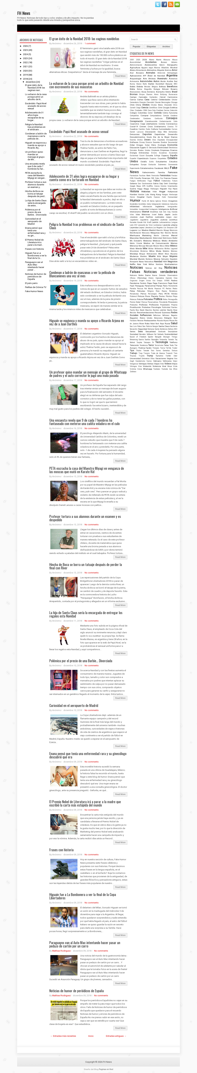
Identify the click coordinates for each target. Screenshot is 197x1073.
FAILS (166, 168)
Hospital (140, 197)
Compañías (134, 116)
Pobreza (133, 299)
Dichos (140, 140)
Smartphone (172, 332)
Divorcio (149, 142)
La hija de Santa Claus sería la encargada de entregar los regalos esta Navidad (85, 614)
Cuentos (142, 129)
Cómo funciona (170, 113)
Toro (152, 350)
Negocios (172, 261)
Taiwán (171, 339)
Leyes (141, 227)
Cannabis (143, 97)
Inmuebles (134, 209)
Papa (149, 283)
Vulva (139, 369)
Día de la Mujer (161, 137)
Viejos (174, 364)
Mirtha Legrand (170, 248)
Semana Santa (153, 329)
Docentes (156, 142)
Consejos (171, 118)
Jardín (174, 214)
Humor (135, 200)
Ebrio (153, 145)
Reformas (157, 315)
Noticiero (133, 275)
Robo (147, 323)
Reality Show (172, 310)
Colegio (133, 113)
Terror (151, 345)
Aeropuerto (172, 65)
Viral (164, 366)
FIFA (131, 178)
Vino (140, 366)
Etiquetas (151, 46)
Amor (174, 70)
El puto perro (31, 283)
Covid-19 (134, 126)
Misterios (144, 251)
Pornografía (172, 299)
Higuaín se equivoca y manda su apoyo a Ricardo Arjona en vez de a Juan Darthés (86, 322)
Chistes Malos (157, 105)
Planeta (154, 296)
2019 (25, 75)
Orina (148, 281)
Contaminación (165, 121)
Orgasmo (133, 281)
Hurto (144, 201)
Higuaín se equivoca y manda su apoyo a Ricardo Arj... (35, 145)
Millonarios (159, 248)
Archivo (166, 46)
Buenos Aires (152, 94)
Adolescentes (151, 65)
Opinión (169, 278)
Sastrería (173, 326)
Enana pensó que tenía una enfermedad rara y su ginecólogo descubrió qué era (87, 755)
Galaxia (133, 183)
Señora (170, 329)
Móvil (160, 254)
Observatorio (172, 275)
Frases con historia (34, 249)
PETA (167, 294)
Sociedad (134, 334)
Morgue (142, 254)
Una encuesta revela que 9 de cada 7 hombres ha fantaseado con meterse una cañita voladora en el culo (84, 421)
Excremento (172, 164)
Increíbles (142, 204)
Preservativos (153, 302)
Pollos (165, 299)
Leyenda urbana (170, 225)
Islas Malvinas (143, 214)
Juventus (173, 220)
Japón (167, 214)
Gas (139, 183)
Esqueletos (162, 158)
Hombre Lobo (143, 194)
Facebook (158, 168)
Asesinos (173, 78)
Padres (174, 280)
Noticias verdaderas (161, 272)
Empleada (155, 150)
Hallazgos (154, 189)
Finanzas (146, 178)
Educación (135, 147)
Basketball (160, 84)
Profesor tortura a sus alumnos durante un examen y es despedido (85, 518)
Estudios (173, 161)
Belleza (162, 86)
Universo (146, 358)
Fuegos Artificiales (138, 181)
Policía (140, 299)
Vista (175, 366)
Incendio (134, 204)
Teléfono (173, 342)
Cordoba (162, 124)
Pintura (141, 296)
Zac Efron (173, 369)
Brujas (142, 94)
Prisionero (172, 302)
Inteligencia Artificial (168, 209)
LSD (175, 227)
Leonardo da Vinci (145, 225)
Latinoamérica (165, 222)
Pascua (140, 288)
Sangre (155, 326)
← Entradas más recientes (63, 1036)
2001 (132, 60)
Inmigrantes (172, 206)
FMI (152, 178)
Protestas (146, 307)
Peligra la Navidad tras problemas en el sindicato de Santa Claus (86, 226)
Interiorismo (135, 212)
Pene (158, 291)
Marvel (174, 235)
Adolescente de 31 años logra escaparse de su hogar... (34, 116)
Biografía (148, 89)
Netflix (132, 264)
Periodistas (134, 294)
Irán (164, 212)
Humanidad (172, 197)
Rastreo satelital (159, 310)
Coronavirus (171, 124)
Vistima (133, 369)
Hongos (165, 194)
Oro (153, 281)
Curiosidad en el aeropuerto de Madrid (33, 221)
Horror (132, 197)
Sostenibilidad (170, 334)
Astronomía (134, 81)
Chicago (174, 102)
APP (144, 76)
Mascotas (134, 238)
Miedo (132, 248)
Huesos (157, 197)
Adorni (162, 65)
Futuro (174, 181)
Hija (170, 189)
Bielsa (139, 89)
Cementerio (134, 102)
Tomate (146, 350)
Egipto (143, 147)
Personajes (152, 294)
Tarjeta (139, 342)
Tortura (174, 350)
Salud (174, 323)
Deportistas (160, 134)
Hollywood (172, 191)
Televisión (134, 345)
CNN (145, 110)
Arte (145, 78)
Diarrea (133, 140)
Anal (132, 73)
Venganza (134, 364)
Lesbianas (157, 225)
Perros (143, 294)
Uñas (152, 358)
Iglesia (158, 201)
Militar (151, 248)
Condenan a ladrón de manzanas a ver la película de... (36, 136)
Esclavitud (134, 155)
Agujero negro (147, 68)
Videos (167, 363)
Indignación (156, 204)
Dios (154, 140)
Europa (143, 164)
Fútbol (157, 180)
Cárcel (162, 97)
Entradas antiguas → (116, 1036)
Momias (174, 251)
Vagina (170, 358)
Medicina (147, 241)
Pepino (164, 291)
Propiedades (165, 305)
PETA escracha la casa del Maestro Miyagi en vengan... (35, 175)
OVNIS (166, 281)
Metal (167, 246)
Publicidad (166, 307)
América (168, 70)
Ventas (150, 364)
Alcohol (173, 67)
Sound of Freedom (138, 337)
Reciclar (133, 313)
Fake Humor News (34, 291)
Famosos (172, 172)
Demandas (173, 132)
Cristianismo (160, 126)
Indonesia (165, 204)
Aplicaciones (136, 76)
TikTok (168, 348)
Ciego (138, 108)
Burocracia (173, 94)
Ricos (171, 320)
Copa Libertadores (148, 124)
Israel (154, 214)
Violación (147, 366)
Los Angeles (158, 227)
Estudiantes (161, 161)
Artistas (152, 78)
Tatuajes (147, 342)
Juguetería (144, 220)
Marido (174, 233)
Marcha (168, 233)
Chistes (146, 105)
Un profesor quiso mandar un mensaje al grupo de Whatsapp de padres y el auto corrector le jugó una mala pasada (88, 373)
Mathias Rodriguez (61, 951)
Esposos (153, 158)
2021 (25, 66)
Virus (169, 366)
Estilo (151, 162)
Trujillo (141, 356)
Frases (174, 178)
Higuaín (163, 189)
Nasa (141, 261)
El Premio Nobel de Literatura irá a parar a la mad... (34, 242)
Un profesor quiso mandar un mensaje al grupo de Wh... (35, 156)
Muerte (152, 256)
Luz (139, 230)
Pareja (159, 286)
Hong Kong (155, 194)
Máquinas (155, 233)
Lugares (133, 230)
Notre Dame (145, 275)
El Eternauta (151, 148)
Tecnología (161, 342)
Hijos (175, 189)
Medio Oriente (136, 243)
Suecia (141, 339)
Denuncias (135, 134)
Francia (167, 178)
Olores (151, 278)
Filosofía (137, 178)
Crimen (143, 126)
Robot (152, 324)
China (138, 105)
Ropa (162, 324)
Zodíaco (133, 371)
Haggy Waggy (143, 189)
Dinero (147, 139)
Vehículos (167, 361)
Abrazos (166, 60)
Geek (166, 183)
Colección (173, 110)
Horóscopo (173, 194)
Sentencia (164, 329)
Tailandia (163, 339)
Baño (145, 84)
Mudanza (134, 256)
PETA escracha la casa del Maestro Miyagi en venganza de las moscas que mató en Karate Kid (86, 470)
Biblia (132, 89)
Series (132, 331)
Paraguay (139, 286)
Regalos (174, 315)
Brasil (174, 91)
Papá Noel (172, 283)
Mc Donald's (136, 241)
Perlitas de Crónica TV (35, 287)
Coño (175, 121)
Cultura (154, 129)
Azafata (170, 81)
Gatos (156, 183)
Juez (175, 217)
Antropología (172, 73)
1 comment (90, 43)
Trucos (133, 356)
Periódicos (173, 291)
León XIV (133, 225)
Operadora (159, 278)
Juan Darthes (146, 217)
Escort (142, 155)
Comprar (145, 115)
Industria (173, 204)
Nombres (159, 264)
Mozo (167, 254)
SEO (175, 329)
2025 (25, 50)
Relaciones (158, 318)
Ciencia (144, 107)
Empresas (164, 150)
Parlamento (172, 286)
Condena (173, 116)
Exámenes (162, 164)
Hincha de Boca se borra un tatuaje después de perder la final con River (85, 566)
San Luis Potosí (136, 326)
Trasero (146, 353)
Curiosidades (165, 129)
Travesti (169, 353)
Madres (145, 230)
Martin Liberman (161, 235)
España (173, 155)
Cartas (140, 99)
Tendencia (144, 345)
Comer (150, 113)
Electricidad (162, 147)
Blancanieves (135, 92)
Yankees (156, 369)
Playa (175, 296)
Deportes (147, 134)
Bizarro (174, 89)
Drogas (139, 145)
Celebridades (164, 99)
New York (142, 264)
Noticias (136, 267)
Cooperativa (134, 124)
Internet (145, 211)
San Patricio (147, 326)
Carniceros (172, 97)
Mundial (133, 259)
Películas (141, 291)
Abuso (174, 60)
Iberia (152, 201)
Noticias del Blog (153, 268)
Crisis (150, 126)
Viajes (157, 364)
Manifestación (135, 233)
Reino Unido (146, 318)
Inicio (91, 1036)
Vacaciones (160, 358)
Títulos (138, 350)
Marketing (146, 235)
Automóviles (146, 81)
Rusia (167, 323)
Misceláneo (134, 251)
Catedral (154, 100)
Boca (144, 92)
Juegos (169, 217)
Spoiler (150, 337)
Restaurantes (150, 320)
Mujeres (173, 256)
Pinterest (133, 296)
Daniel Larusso (136, 132)
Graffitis (149, 186)
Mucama (173, 254)
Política (158, 299)
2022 (25, 62)
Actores (174, 62)
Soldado (160, 334)
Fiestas (174, 175)
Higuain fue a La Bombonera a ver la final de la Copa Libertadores (82, 896)
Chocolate (168, 105)
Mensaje (142, 246)
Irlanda (174, 212)
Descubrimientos (137, 137)
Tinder (174, 348)
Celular (174, 100)
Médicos (156, 241)
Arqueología (135, 78)
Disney (142, 142)
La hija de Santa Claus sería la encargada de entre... (35, 203)
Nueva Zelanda (158, 275)
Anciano (140, 73)
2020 (25, 70)
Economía (172, 145)
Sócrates (142, 334)
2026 (25, 46)
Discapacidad (171, 140)
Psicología (156, 307)
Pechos (168, 288)
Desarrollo (172, 134)
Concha (166, 116)
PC (163, 288)
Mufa (159, 256)
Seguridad (142, 329)
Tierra (162, 348)
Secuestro (133, 329)
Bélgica (155, 87)
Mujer (165, 256)
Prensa (144, 302)
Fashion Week (145, 175)
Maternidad (157, 238)
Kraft (149, 222)
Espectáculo (143, 158)
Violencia (157, 366)
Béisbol (147, 87)
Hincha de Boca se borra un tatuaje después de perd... (35, 194)
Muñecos (149, 259)
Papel (132, 286)
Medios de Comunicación (156, 243)
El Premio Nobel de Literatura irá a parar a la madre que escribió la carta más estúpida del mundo (85, 803)
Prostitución (135, 307)
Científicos (153, 108)
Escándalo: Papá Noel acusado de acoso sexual (35, 106)
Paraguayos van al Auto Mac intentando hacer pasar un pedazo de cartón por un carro (84, 944)
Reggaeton (134, 318)
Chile (132, 105)
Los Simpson (168, 227)
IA (148, 201)
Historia (134, 191)
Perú (161, 294)
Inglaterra (159, 206)
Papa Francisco (160, 283)
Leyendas (134, 227)
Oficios (132, 278)
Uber (175, 356)
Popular (136, 46)
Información (147, 206)
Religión (168, 318)
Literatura (149, 227)
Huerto (149, 197)
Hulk (164, 197)
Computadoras (156, 116)
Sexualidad (150, 331)
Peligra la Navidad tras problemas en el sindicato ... (35, 127)
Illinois (164, 201)
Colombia (142, 113)
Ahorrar (157, 68)
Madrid (152, 230)
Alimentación (141, 70)
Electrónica (173, 148)
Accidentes (150, 62)
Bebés (132, 86)
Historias (145, 191)
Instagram (153, 209)
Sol (155, 334)
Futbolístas (166, 181)
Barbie (151, 84)
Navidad (158, 261)
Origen (141, 281)
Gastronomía (147, 183)
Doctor (164, 142)
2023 (25, 58)
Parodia (133, 288)
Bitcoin (165, 89)
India (149, 204)
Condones (147, 118)
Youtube (164, 369)
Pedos (175, 288)
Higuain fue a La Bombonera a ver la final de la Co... (35, 255)
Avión (163, 81)
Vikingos (133, 366)
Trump (150, 355)
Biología (157, 89)
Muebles (143, 256)
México (173, 245)
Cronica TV (172, 127)
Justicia (163, 220)
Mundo (141, 259)
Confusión (159, 118)
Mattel (174, 238)
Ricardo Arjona (163, 320)
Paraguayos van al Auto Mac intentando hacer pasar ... (34, 266)
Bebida (140, 86)
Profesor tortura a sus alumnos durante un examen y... (35, 184)
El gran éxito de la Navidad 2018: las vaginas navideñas (84, 38)
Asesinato (162, 78)
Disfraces (134, 142)
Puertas (174, 307)
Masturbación (146, 238)
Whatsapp (147, 369)
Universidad (135, 358)
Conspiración (136, 121)
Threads (155, 348)
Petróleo (174, 294)
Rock (157, 324)
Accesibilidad (135, 62)
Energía (133, 153)
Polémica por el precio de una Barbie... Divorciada (35, 212)
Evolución (152, 164)
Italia (160, 214)
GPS (143, 186)
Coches (159, 110)
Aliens (133, 70)
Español (133, 158)
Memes (174, 243)
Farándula (134, 175)
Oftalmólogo (142, 278)
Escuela (149, 155)
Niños (151, 264)
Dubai (147, 145)
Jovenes (133, 217)
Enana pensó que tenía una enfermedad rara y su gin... (35, 232)
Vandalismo (140, 361)
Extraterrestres (147, 168)
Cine (160, 107)
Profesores (154, 305)
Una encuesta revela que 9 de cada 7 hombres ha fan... (35, 166)
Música (157, 259)
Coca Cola (152, 110)
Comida (158, 112)
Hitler (155, 192)
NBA (165, 262)
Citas (132, 110)
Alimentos (151, 70)
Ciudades (138, 110)
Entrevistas (144, 153)
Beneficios (172, 86)
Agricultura (135, 67)
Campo (133, 97)
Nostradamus (171, 264)
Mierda (139, 248)
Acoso (164, 62)
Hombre (133, 194)
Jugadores (134, 220)
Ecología (162, 145)
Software (150, 334)
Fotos (157, 178)
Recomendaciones (145, 312)
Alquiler (160, 70)
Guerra (133, 189)
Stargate (158, 337)
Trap (140, 353)
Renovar (140, 320)
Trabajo (133, 353)
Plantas (162, 296)
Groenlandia (172, 186)
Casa (146, 99)
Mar (162, 233)
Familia (161, 172)
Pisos (147, 296)
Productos (134, 305)
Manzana (146, 233)
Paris (165, 286)
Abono (151, 60)
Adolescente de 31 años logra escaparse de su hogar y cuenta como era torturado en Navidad (84, 177)
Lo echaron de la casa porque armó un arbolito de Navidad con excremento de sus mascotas (86, 85)
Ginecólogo (173, 183)
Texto (172, 345)
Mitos (151, 251)
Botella (168, 92)
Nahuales (165, 259)
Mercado (149, 246)
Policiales (148, 299)
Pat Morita (148, 288)
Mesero (156, 246)
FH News (23, 13)
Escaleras (163, 153)
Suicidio (155, 339)
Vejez (175, 361)
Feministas (165, 175)
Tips (132, 350)
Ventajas (143, 364)
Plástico (169, 296)
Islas (132, 214)
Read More (120, 76)
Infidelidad (134, 206)
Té (153, 342)
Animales (150, 72)
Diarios (174, 137)
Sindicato (161, 332)
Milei (145, 248)
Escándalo (173, 153)
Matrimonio (167, 238)
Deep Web (162, 132)
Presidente (163, 302)
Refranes (165, 315)
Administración (136, 65)
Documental (172, 142)
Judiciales (159, 217)
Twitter (168, 356)
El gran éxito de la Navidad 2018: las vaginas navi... (35, 87)
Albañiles (165, 68)
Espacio (165, 155)
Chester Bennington (162, 102)
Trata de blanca (158, 353)
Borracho (160, 92)
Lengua (174, 222)
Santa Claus (164, 326)
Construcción (151, 121)
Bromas (133, 94)
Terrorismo (159, 345)
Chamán (142, 102)
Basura (169, 84)
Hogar (162, 191)
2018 (25, 79)
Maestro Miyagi (162, 230)
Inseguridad (144, 209)
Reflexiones (146, 315)
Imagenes (172, 201)
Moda (158, 251)
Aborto (158, 60)
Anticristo (161, 73)
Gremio (163, 186)
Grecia (157, 186)
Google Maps (135, 186)
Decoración (150, 132)
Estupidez (134, 164)
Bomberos (151, 92)
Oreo (175, 278)
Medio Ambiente (169, 241)
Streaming (134, 339)
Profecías (143, 305)
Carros (133, 99)
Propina (174, 305)
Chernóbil (150, 102)
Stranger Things (170, 337)
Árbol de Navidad (156, 76)
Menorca (134, 246)
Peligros (150, 291)
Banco (138, 84)
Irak (160, 212)
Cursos (174, 129)
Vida (162, 364)
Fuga (150, 181)
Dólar (132, 145)
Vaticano (157, 361)
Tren (175, 353)
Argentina (171, 75)
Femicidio (155, 175)
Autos (156, 81)
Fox (161, 178)
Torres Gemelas (163, 350)
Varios (149, 361)
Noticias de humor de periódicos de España (35, 276)
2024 (25, 54)
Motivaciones (152, 254)
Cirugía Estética (170, 107)
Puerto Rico (134, 310)
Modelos (166, 251)
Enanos (173, 150)
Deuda (149, 137)
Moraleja (134, 254)
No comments (91, 91)
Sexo (140, 331)
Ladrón (155, 222)
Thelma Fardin (145, 348)
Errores (154, 153)
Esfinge (157, 155)
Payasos (157, 288)
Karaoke (133, 222)
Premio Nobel (135, 302)
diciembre (31, 82)
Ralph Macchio (146, 310)
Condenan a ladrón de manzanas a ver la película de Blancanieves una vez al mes (82, 274)
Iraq (169, 212)
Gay (161, 183)
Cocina (166, 110)
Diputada (161, 140)
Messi (162, 246)
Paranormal (150, 286)
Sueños (147, 339)
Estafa (144, 161)
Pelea (132, 291)
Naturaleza (148, 262)
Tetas (166, 345)
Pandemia (134, 283)
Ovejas (159, 281)
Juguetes (154, 220)
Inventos (154, 212)
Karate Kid (141, 222)
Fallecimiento (148, 172)
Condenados (135, 118)
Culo (148, 129)
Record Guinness (162, 312)
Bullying (163, 94)
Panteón (143, 283)
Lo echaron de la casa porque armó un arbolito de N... (36, 97)
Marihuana (135, 235)
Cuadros (134, 129)
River (141, 323)
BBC (175, 84)
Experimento (135, 168)
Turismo (159, 356)
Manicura (173, 230)
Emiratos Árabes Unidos (140, 150)
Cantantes (153, 97)
